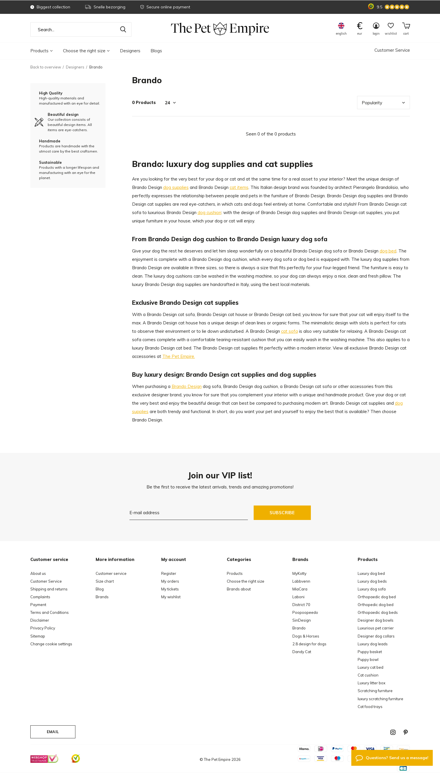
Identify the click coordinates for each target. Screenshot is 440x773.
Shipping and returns (49, 589)
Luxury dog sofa (372, 589)
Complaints (40, 596)
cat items (239, 187)
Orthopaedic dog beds (378, 612)
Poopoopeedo (305, 612)
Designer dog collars (376, 636)
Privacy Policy (42, 628)
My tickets (170, 589)
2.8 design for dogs (309, 644)
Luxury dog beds (372, 581)
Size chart (105, 581)
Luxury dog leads (373, 644)
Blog (100, 589)
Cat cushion (368, 675)
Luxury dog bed (371, 573)
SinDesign (301, 620)
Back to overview (45, 67)
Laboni (298, 596)
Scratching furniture (375, 690)
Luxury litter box (371, 683)
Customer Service (392, 50)
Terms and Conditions (49, 612)
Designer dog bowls (375, 620)
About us (38, 573)
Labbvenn (301, 581)
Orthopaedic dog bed (377, 596)
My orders (170, 581)
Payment (38, 604)
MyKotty (299, 573)
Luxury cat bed (370, 667)
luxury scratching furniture (380, 698)
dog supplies (176, 187)
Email (53, 731)
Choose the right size (86, 50)
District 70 (301, 604)
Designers (130, 50)
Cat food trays (370, 706)
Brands (102, 596)
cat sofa (289, 331)
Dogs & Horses (305, 636)
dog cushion (209, 212)
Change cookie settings (51, 644)
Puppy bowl (368, 659)
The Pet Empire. (178, 356)
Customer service (111, 573)
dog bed (388, 251)
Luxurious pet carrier (376, 628)
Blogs (156, 50)
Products (41, 50)
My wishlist (171, 596)
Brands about (239, 589)
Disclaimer (39, 620)
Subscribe (282, 512)
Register (168, 573)
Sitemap (37, 636)
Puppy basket (370, 651)
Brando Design (187, 386)
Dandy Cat (301, 651)
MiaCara (299, 589)
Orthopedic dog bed (375, 604)
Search (123, 29)
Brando (299, 628)
